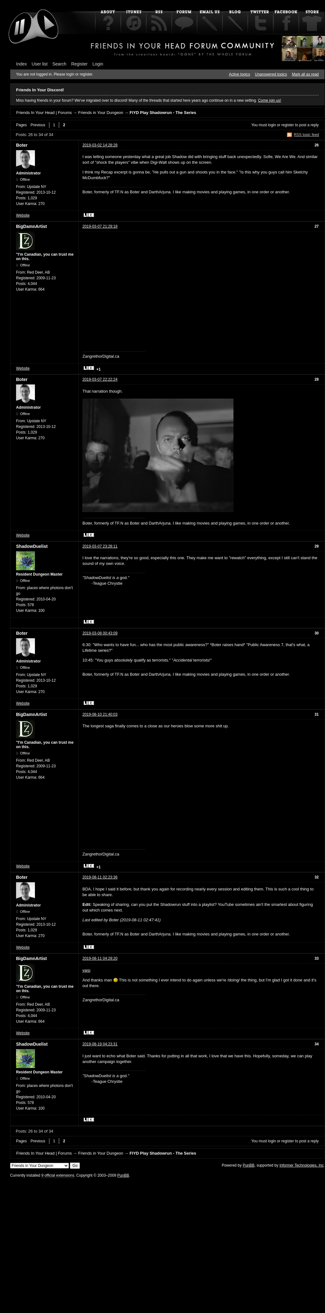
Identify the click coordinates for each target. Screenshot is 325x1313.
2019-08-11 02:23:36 (99, 877)
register (287, 125)
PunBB (248, 1165)
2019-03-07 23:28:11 (99, 546)
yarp (86, 970)
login (272, 125)
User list (40, 63)
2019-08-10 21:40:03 (99, 714)
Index (21, 63)
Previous (38, 125)
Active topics (239, 74)
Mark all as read (305, 74)
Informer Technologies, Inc (301, 1165)
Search (59, 63)
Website (23, 215)
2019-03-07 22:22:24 (99, 379)
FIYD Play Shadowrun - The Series (163, 112)
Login (97, 63)
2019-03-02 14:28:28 (99, 145)
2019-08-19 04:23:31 (99, 1044)
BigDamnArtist (31, 226)
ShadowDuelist (32, 546)
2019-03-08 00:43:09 (99, 633)
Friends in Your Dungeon (100, 112)
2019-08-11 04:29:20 (99, 958)
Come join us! (269, 100)
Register (79, 63)
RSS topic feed (306, 135)
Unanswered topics (271, 74)
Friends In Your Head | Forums (44, 112)
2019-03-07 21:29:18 (99, 226)
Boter (22, 145)
